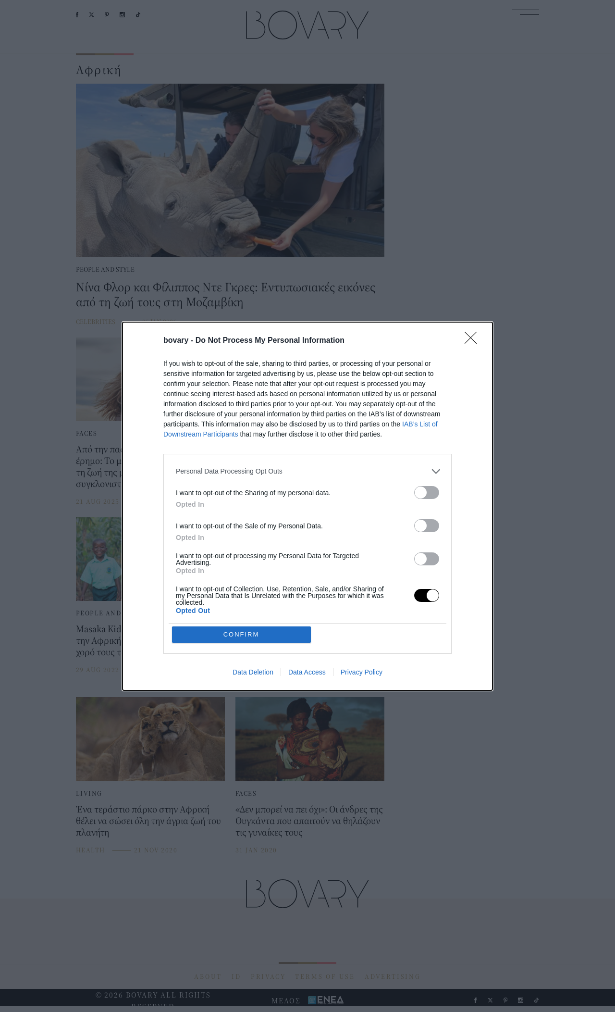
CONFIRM (241, 634)
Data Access (307, 672)
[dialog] (307, 506)
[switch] (426, 492)
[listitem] (307, 471)
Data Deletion (253, 672)
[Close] (474, 341)
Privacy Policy (361, 672)
